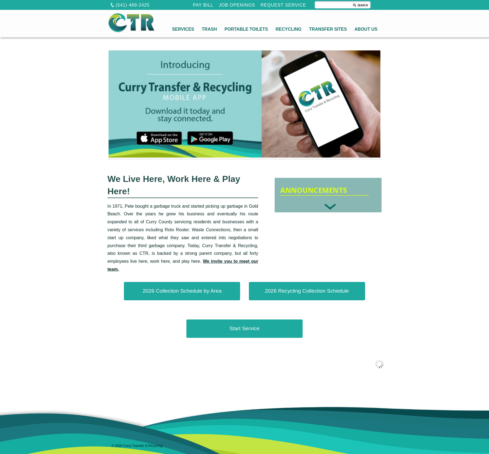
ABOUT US (365, 29)
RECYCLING (288, 29)
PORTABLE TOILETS (246, 29)
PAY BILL (203, 5)
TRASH (209, 29)
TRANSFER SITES (328, 29)
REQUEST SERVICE (283, 5)
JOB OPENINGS (237, 5)
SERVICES (183, 29)
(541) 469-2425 (130, 4)
